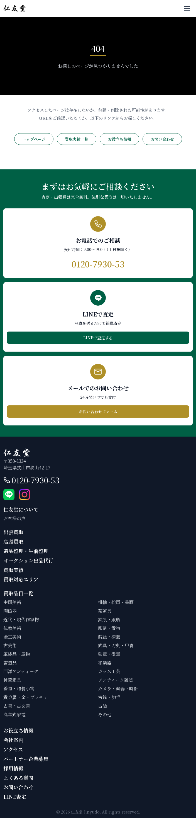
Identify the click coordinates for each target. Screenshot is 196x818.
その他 (104, 714)
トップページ (33, 139)
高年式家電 (14, 714)
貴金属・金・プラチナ (25, 697)
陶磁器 (10, 611)
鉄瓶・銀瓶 (109, 619)
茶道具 (104, 611)
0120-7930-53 (36, 480)
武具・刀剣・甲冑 (116, 645)
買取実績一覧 (76, 139)
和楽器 (104, 662)
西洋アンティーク (20, 671)
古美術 (10, 645)
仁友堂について (20, 509)
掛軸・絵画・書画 (116, 602)
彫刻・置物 (109, 628)
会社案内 (13, 739)
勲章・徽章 (109, 654)
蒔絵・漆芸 (109, 637)
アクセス (13, 749)
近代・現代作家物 (21, 619)
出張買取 (13, 531)
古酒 (102, 706)
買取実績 (13, 569)
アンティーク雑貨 (115, 680)
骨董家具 (12, 680)
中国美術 (12, 602)
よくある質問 (18, 777)
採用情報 (13, 768)
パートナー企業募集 (25, 758)
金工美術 (12, 637)
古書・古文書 (16, 706)
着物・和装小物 (19, 688)
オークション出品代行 (28, 560)
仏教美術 (12, 628)
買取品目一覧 (18, 593)
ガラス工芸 (109, 671)
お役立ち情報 (119, 139)
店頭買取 (13, 541)
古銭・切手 (109, 697)
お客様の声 (14, 518)
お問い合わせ (162, 139)
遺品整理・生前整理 (25, 550)
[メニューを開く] (187, 8)
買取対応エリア (20, 579)
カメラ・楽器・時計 (118, 688)
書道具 (10, 662)
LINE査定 (14, 796)
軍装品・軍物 (16, 654)
